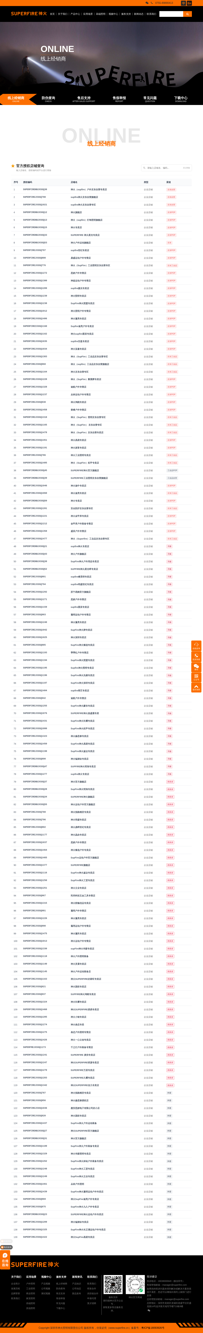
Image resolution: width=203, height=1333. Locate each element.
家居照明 (30, 1298)
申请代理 (91, 1298)
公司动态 (76, 1288)
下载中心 (60, 1308)
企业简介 (15, 1283)
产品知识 (76, 1283)
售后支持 (60, 1293)
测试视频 (45, 1293)
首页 (52, 14)
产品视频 (45, 1283)
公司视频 (45, 1288)
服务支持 (126, 14)
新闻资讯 (77, 1277)
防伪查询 (60, 1288)
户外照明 (30, 1283)
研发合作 (91, 1288)
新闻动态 (139, 14)
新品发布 (76, 1293)
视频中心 (113, 14)
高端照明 (100, 14)
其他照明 (30, 1308)
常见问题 (60, 1303)
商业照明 (30, 1293)
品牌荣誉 (15, 1293)
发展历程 (15, 1288)
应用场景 (88, 14)
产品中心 (75, 14)
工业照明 (30, 1288)
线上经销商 (61, 1283)
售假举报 (60, 1298)
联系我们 (151, 14)
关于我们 (62, 14)
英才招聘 (91, 1303)
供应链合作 (92, 1293)
